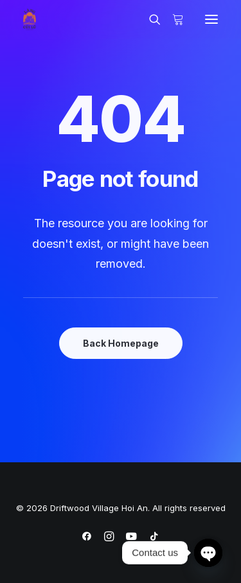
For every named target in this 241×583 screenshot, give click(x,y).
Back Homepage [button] (121, 343)
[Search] (149, 19)
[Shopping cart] (172, 19)
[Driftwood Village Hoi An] (29, 19)
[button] (211, 19)
